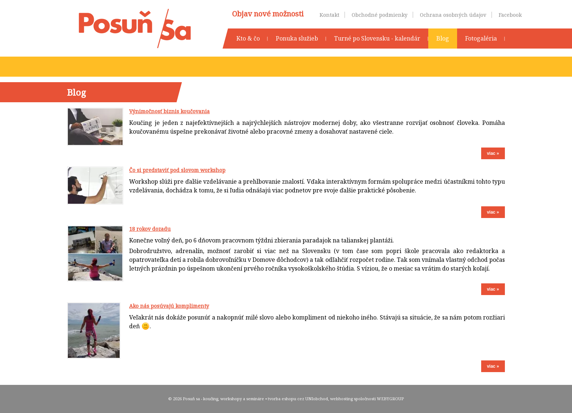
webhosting (341, 398)
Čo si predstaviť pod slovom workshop (177, 170)
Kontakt (329, 14)
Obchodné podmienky (379, 14)
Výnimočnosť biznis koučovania (169, 111)
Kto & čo (248, 38)
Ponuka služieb (297, 38)
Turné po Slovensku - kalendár (377, 38)
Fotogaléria (481, 38)
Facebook (510, 14)
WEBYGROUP (390, 398)
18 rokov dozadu (150, 228)
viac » (493, 153)
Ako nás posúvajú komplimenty (169, 305)
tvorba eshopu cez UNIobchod (298, 398)
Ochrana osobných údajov (453, 14)
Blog (442, 38)
